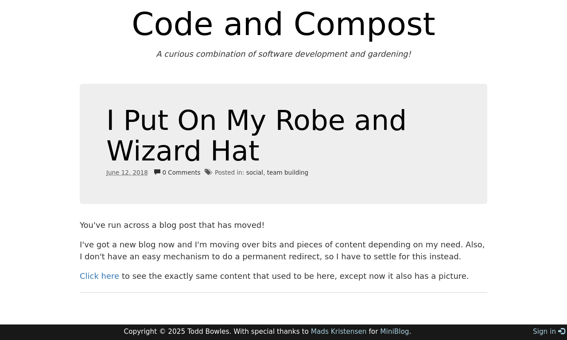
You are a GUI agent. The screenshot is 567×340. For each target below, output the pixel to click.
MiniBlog (394, 332)
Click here (99, 276)
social (255, 172)
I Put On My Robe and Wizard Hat (256, 135)
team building (287, 172)
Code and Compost (283, 24)
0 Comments (177, 172)
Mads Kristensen (339, 332)
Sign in (549, 332)
